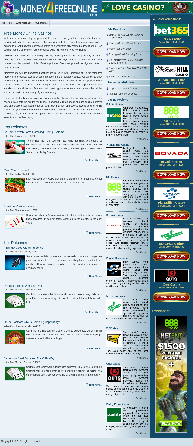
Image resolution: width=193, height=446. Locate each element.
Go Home (7, 23)
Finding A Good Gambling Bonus (23, 247)
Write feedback (23, 23)
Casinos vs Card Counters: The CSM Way (29, 358)
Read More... (95, 160)
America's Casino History (19, 206)
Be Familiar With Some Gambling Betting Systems (34, 132)
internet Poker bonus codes (123, 93)
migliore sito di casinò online (123, 88)
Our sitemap (41, 23)
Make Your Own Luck (16, 170)
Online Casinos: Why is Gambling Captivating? (32, 322)
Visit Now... (142, 138)
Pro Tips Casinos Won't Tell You (23, 285)
